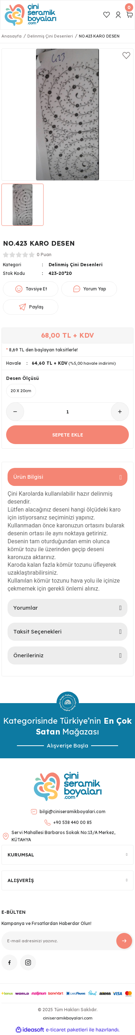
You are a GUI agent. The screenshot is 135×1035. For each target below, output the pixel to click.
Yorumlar (25, 607)
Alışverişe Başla (67, 745)
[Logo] (30, 14)
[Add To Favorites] (126, 55)
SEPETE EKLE (67, 435)
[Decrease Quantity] (15, 411)
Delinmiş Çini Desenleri (76, 264)
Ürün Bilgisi (28, 476)
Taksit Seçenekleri (37, 631)
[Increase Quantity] (120, 411)
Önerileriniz (28, 655)
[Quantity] (67, 411)
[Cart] (129, 14)
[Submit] (124, 941)
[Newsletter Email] (67, 940)
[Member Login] (118, 14)
